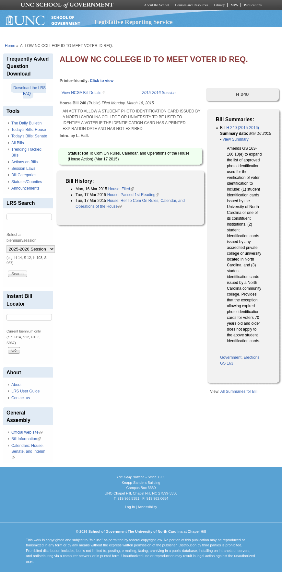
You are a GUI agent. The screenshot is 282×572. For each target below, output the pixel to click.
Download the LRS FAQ (29, 91)
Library (219, 5)
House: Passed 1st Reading (133, 195)
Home (10, 45)
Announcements (25, 188)
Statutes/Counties (26, 182)
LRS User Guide (25, 391)
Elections (252, 357)
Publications (253, 5)
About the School (156, 5)
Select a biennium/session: (22, 237)
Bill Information (26, 439)
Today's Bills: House (28, 129)
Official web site (26, 432)
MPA (234, 5)
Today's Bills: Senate (29, 136)
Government (230, 357)
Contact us (20, 398)
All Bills (17, 143)
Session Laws (23, 168)
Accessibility (147, 507)
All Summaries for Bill (238, 391)
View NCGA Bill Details (83, 92)
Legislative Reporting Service (134, 21)
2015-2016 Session (158, 92)
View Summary (235, 139)
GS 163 (226, 363)
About (16, 384)
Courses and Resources (191, 5)
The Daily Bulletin (26, 123)
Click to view (101, 80)
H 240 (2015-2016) (242, 127)
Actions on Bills (24, 162)
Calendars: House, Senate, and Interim (28, 451)
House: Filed (121, 189)
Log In (130, 507)
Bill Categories (23, 175)
